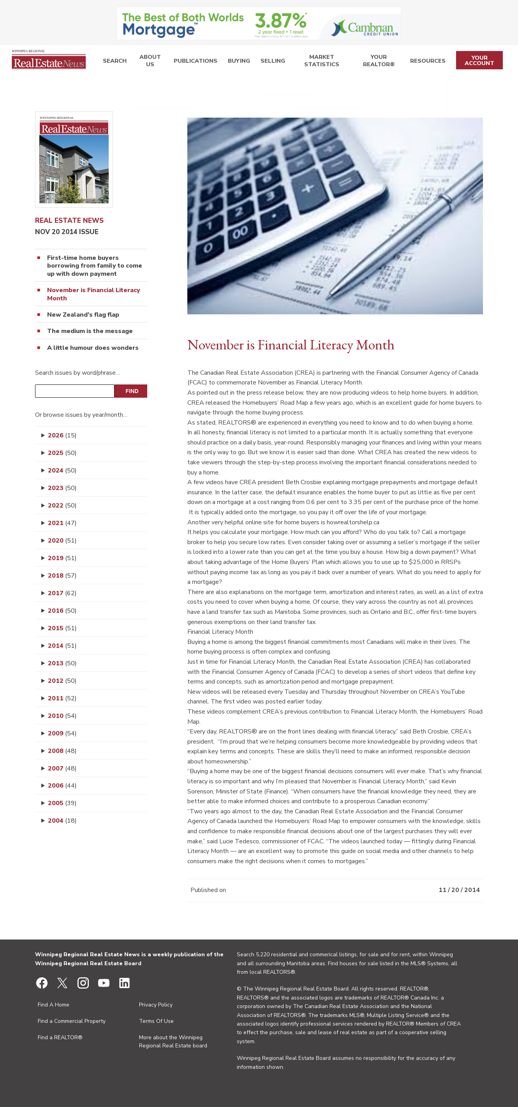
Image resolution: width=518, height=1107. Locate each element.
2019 (62, 558)
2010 (62, 716)
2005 (62, 803)
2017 (62, 593)
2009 (62, 733)
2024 (62, 470)
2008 (62, 751)
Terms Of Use (156, 1021)
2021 (62, 523)
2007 (62, 768)
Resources (425, 62)
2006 (62, 785)
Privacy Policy (156, 1004)
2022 (62, 505)
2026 (62, 435)
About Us (147, 62)
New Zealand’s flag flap (83, 315)
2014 (62, 646)
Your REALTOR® (376, 62)
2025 (62, 453)
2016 (62, 610)
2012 (62, 681)
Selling (263, 62)
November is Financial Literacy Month (93, 294)
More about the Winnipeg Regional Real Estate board (173, 1041)
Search (113, 62)
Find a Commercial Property (72, 1021)
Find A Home (53, 1004)
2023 (62, 488)
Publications (192, 62)
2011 (62, 698)
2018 (62, 575)
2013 (62, 663)
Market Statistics (313, 62)
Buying (232, 62)
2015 (62, 628)
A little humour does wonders (93, 348)
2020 (62, 540)
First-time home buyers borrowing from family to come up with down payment (94, 266)
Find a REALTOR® (60, 1037)
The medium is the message (90, 331)
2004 (62, 820)
